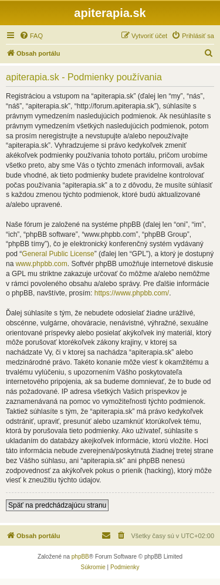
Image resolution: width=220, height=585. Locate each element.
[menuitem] (31, 36)
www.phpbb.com (41, 264)
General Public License (58, 254)
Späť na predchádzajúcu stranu (57, 505)
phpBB (80, 556)
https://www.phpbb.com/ (131, 293)
